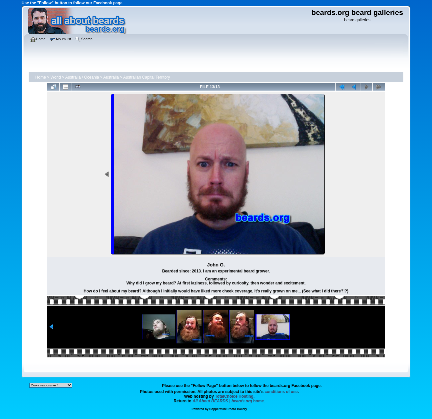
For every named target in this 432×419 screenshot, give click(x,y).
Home (40, 77)
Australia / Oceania (82, 77)
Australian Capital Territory (146, 77)
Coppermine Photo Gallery (228, 409)
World (56, 77)
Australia (111, 77)
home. (229, 401)
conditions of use (280, 391)
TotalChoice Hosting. (234, 396)
